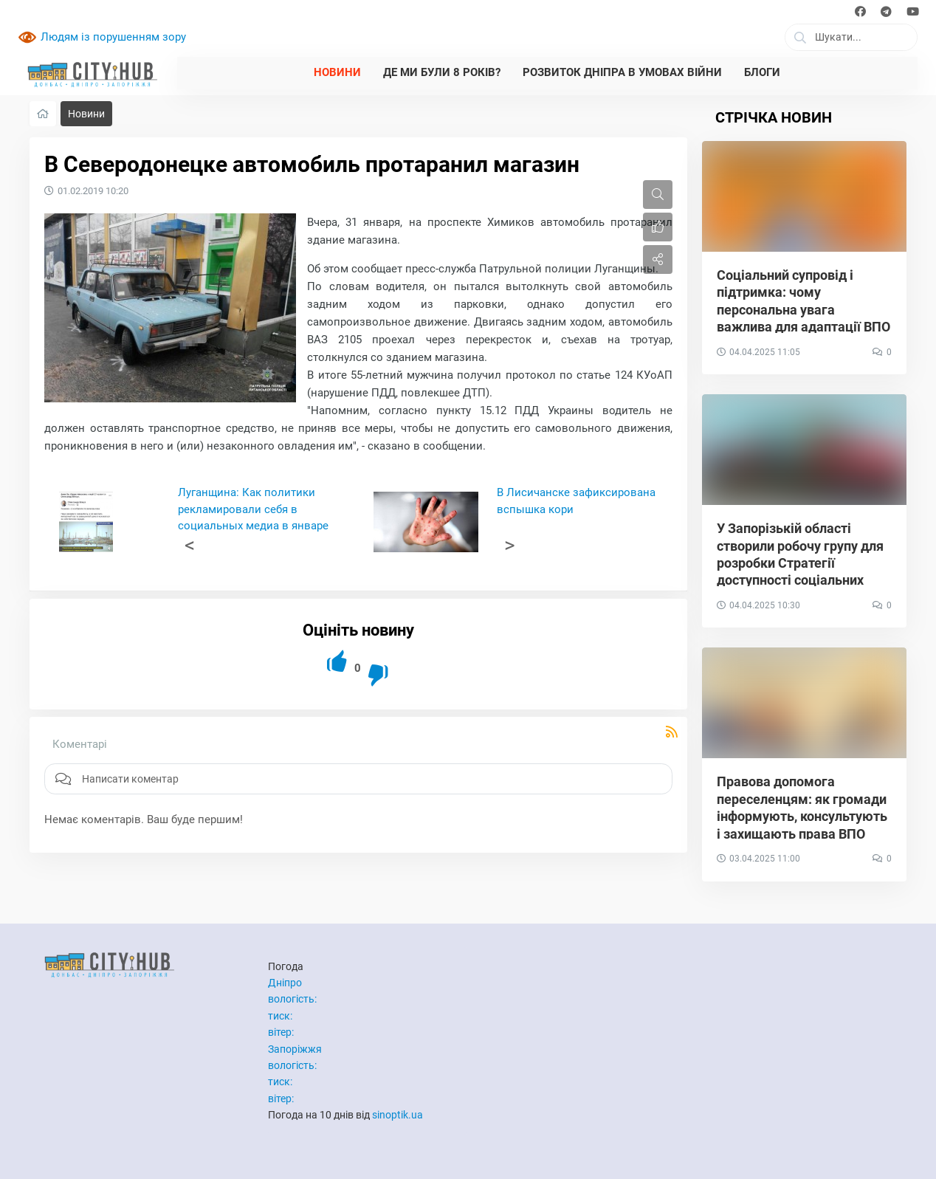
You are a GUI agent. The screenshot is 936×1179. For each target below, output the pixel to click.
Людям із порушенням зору (113, 37)
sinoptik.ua (397, 1115)
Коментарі (79, 744)
